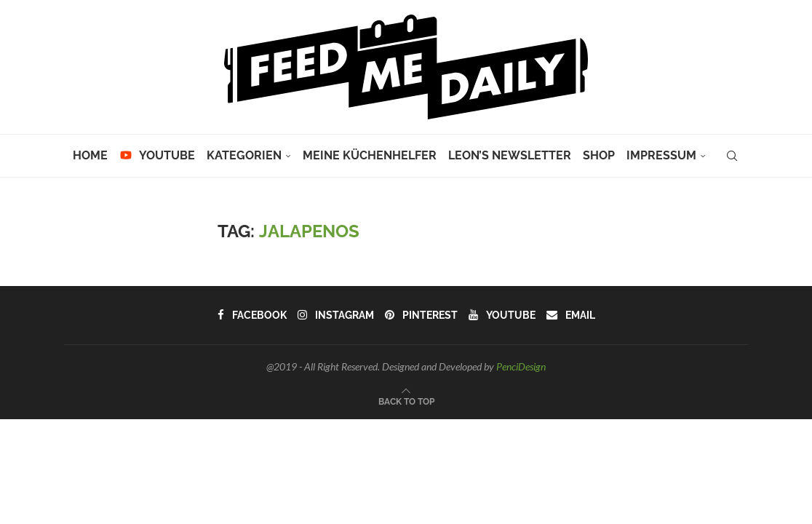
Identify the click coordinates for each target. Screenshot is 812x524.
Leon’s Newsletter (509, 155)
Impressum (661, 155)
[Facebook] (253, 315)
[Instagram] (336, 315)
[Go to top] (406, 400)
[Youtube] (501, 315)
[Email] (569, 315)
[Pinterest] (421, 315)
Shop (599, 155)
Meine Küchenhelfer (370, 155)
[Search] (732, 156)
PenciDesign (521, 366)
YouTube (157, 155)
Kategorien (244, 155)
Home (90, 155)
